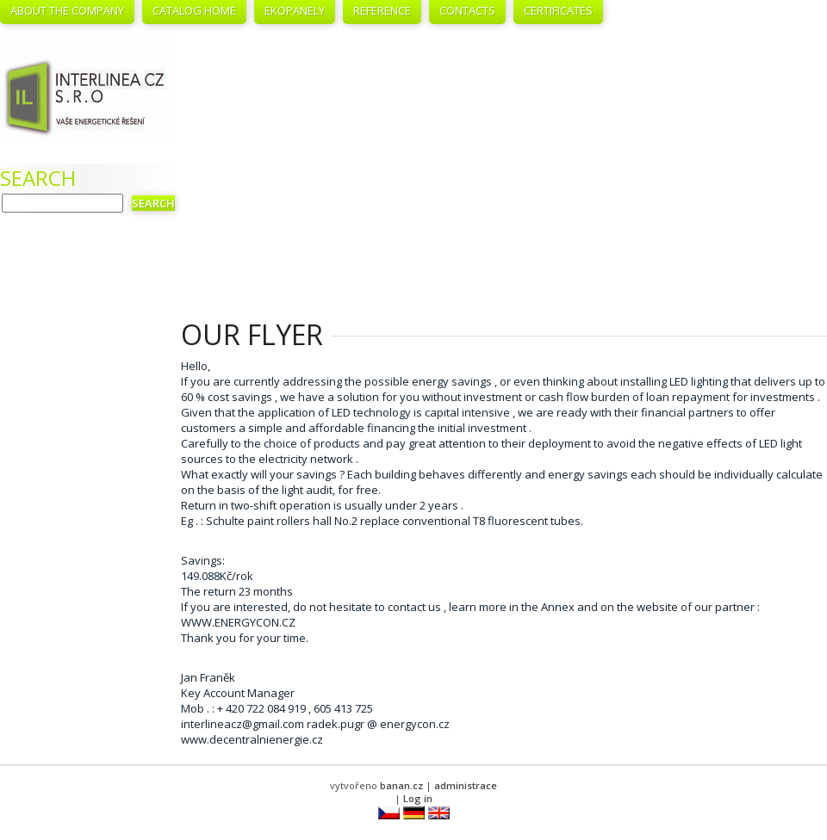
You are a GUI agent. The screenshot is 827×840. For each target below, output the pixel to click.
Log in (417, 798)
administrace (465, 785)
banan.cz (401, 785)
